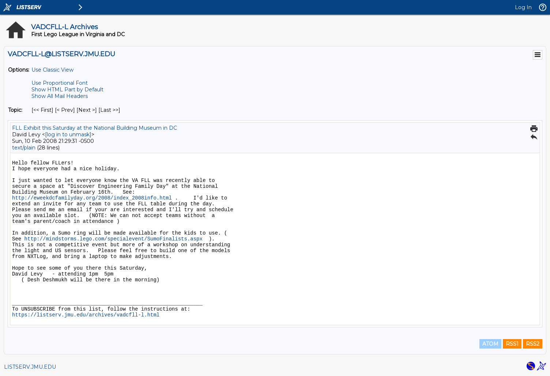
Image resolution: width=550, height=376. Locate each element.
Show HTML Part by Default (67, 89)
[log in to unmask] (68, 134)
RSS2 (532, 344)
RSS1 (512, 344)
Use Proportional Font (59, 83)
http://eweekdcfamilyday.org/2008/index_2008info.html (92, 198)
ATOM (490, 344)
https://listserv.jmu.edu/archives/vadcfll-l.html (85, 315)
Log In (523, 7)
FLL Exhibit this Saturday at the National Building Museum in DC (94, 128)
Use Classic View (52, 70)
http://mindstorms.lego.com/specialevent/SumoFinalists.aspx (114, 239)
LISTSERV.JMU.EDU (30, 367)
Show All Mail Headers (59, 96)
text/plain (23, 147)
